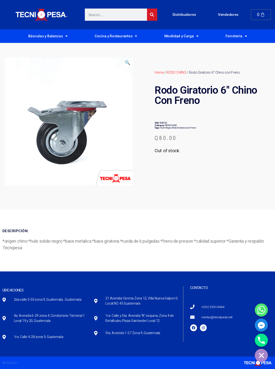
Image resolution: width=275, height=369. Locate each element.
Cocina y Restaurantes (116, 36)
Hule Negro (165, 128)
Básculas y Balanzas (48, 36)
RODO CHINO (176, 72)
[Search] (152, 15)
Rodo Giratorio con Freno (184, 128)
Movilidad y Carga (181, 36)
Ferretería (236, 36)
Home (159, 72)
